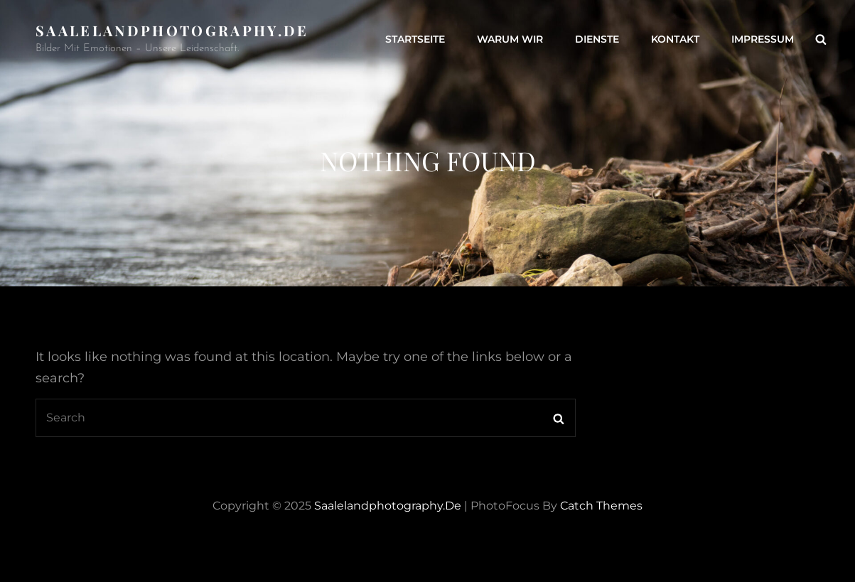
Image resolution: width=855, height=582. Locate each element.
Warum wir (510, 39)
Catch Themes (601, 505)
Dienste (597, 39)
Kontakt (675, 39)
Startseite (415, 39)
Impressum (762, 39)
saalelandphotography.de (172, 30)
